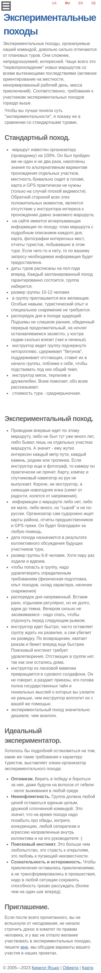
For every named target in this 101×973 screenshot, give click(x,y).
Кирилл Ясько (45, 967)
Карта (87, 967)
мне (24, 947)
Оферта (70, 967)
